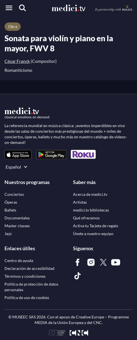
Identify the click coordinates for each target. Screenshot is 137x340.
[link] (17, 154)
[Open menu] (8, 7)
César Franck (17, 61)
